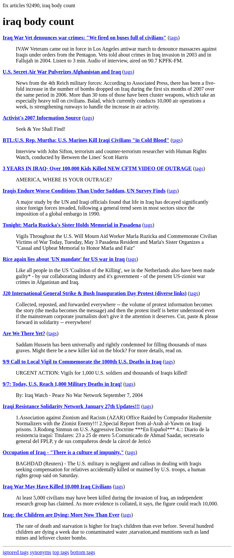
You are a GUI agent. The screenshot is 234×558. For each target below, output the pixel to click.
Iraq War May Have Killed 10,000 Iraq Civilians (57, 486)
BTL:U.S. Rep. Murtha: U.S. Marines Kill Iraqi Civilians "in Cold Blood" (86, 140)
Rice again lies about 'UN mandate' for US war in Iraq (64, 259)
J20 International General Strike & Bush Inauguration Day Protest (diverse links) (95, 293)
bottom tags (82, 552)
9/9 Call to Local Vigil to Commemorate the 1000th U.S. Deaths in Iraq (82, 361)
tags (173, 37)
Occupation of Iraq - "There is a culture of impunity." (63, 452)
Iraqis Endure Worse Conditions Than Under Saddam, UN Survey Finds (84, 191)
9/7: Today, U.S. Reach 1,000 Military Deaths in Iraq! (62, 384)
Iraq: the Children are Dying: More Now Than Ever (61, 515)
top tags (61, 552)
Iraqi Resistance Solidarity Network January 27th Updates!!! (71, 406)
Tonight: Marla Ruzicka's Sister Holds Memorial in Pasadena (72, 225)
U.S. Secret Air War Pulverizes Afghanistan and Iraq (62, 72)
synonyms (40, 552)
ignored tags (16, 552)
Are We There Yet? (24, 333)
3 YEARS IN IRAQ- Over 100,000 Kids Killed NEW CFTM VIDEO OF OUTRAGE (97, 168)
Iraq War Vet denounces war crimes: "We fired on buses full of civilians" (85, 37)
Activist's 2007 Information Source (42, 118)
